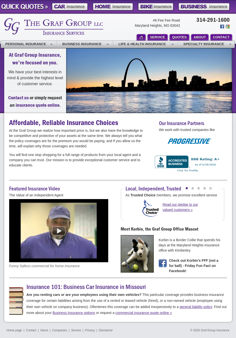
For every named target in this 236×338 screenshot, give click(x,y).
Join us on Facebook (222, 26)
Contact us (18, 97)
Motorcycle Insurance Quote (156, 6)
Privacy (90, 330)
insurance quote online (37, 105)
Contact (31, 330)
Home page (14, 330)
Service (76, 330)
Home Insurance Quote (112, 6)
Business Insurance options (73, 313)
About (44, 330)
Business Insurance (85, 44)
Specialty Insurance (208, 44)
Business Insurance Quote (204, 6)
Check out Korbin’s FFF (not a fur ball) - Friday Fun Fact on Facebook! (193, 266)
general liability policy (196, 307)
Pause (210, 188)
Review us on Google (227, 26)
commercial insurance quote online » (143, 313)
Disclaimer (106, 330)
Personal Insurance (29, 44)
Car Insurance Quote (70, 6)
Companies (59, 330)
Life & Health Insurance (146, 44)
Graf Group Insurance (53, 26)
